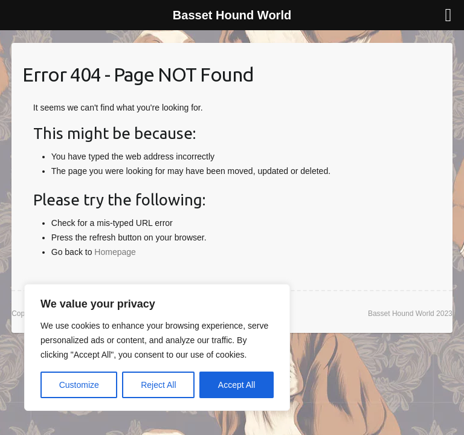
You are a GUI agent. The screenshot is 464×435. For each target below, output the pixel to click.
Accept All (236, 385)
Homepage (115, 252)
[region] (157, 347)
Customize (79, 385)
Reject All (158, 385)
